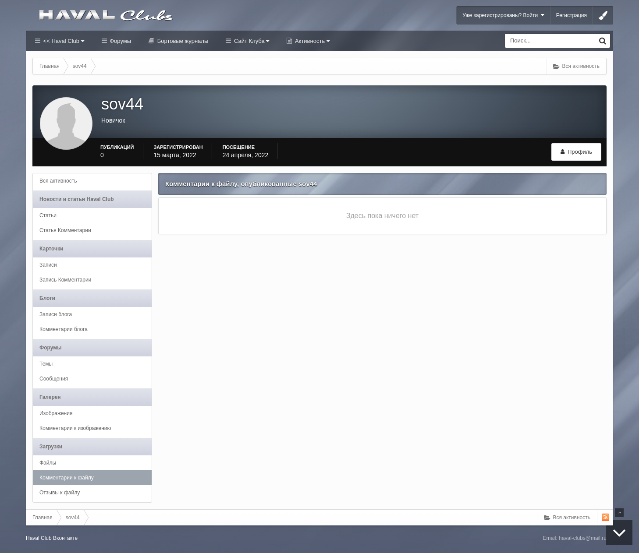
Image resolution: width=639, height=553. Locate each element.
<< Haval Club (63, 41)
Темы (46, 364)
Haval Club (39, 538)
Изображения (55, 413)
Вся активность (58, 181)
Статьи (48, 215)
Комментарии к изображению (75, 428)
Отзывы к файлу (59, 493)
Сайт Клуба (250, 41)
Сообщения (53, 379)
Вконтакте (65, 538)
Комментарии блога (63, 329)
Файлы (47, 463)
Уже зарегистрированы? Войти (503, 15)
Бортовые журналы (182, 41)
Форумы (119, 41)
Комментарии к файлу (66, 478)
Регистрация (571, 15)
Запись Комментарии (65, 280)
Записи (48, 265)
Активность (311, 41)
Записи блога (55, 314)
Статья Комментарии (65, 230)
